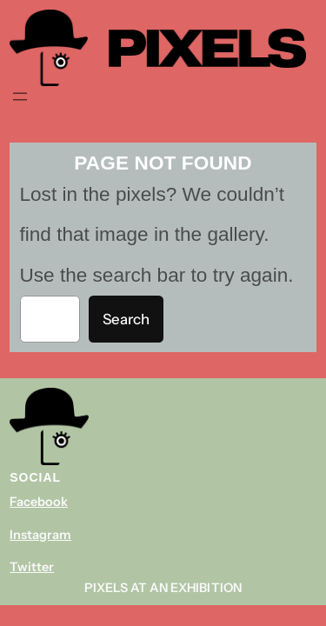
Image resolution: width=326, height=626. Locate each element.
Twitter (32, 567)
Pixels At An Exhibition (163, 588)
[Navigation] (20, 96)
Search (126, 319)
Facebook (39, 501)
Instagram (40, 535)
